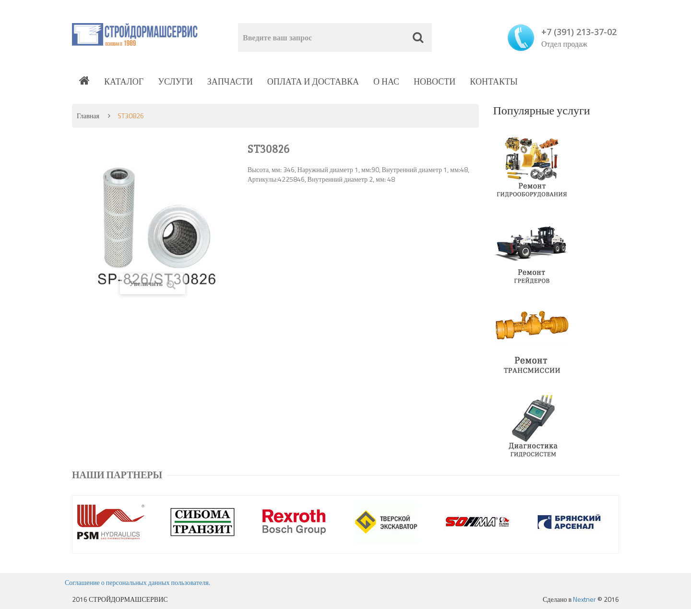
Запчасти (230, 81)
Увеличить (153, 283)
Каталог (123, 81)
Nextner (584, 599)
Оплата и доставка (313, 81)
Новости (434, 81)
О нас (386, 81)
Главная (88, 116)
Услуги (175, 81)
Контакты (493, 81)
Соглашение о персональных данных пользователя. (137, 582)
